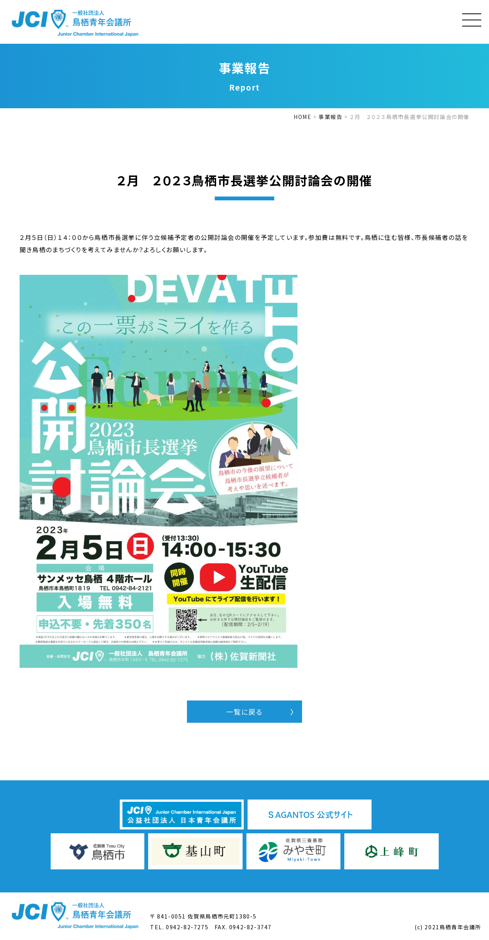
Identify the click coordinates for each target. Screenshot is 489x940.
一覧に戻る (244, 712)
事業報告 (330, 117)
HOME (302, 117)
